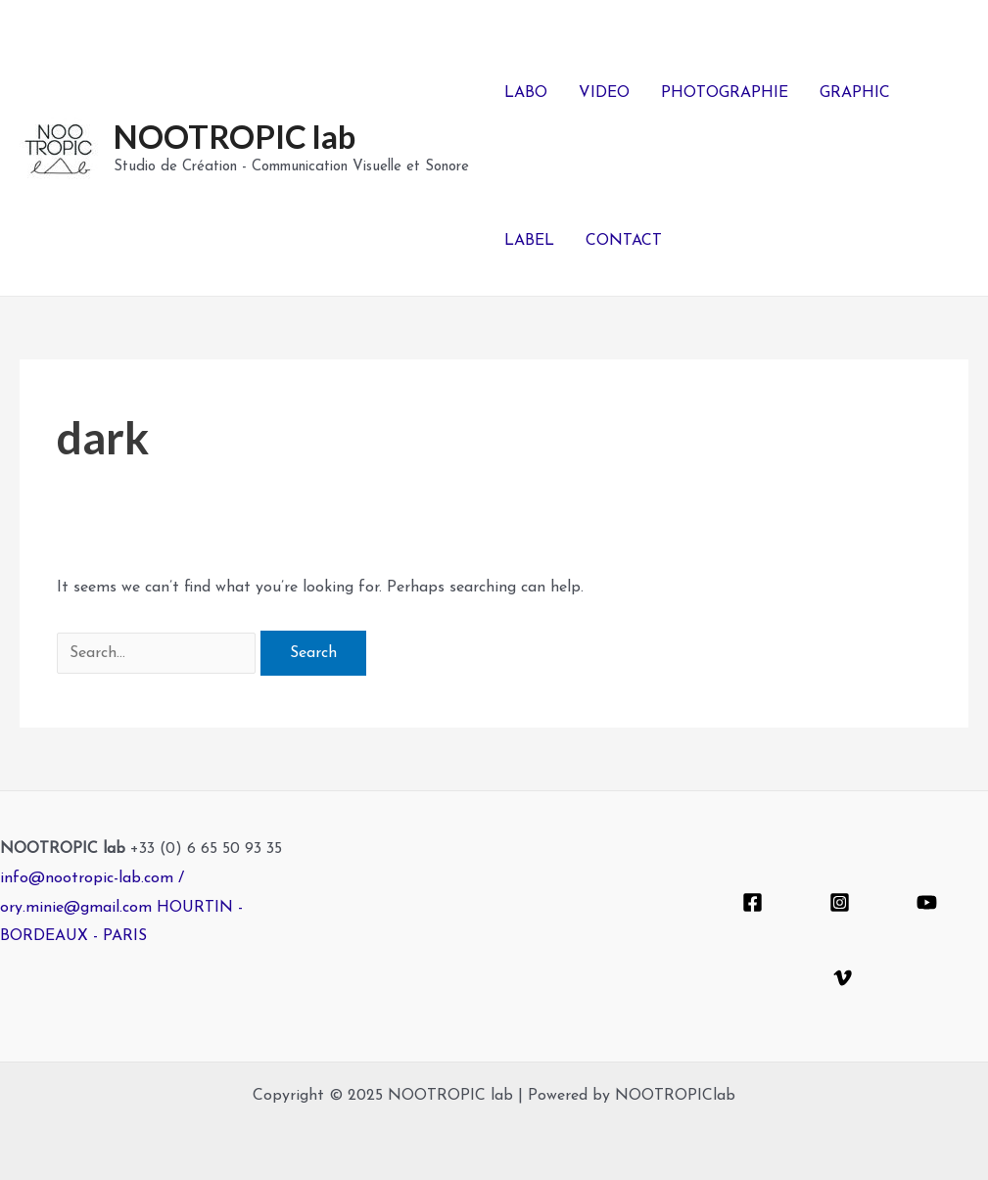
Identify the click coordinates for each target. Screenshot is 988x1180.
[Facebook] (752, 902)
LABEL (529, 241)
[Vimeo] (842, 977)
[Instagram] (839, 902)
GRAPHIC (855, 93)
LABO (525, 93)
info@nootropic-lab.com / (92, 878)
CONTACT (624, 241)
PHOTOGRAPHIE (724, 93)
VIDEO (604, 93)
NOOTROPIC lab (234, 136)
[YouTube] (926, 902)
